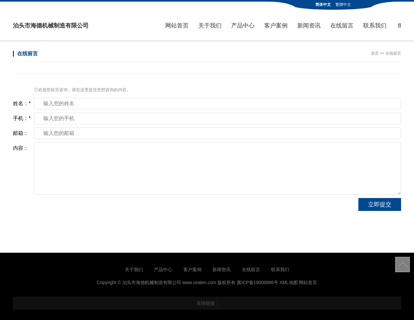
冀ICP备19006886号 (257, 282)
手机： (21, 118)
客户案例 (276, 25)
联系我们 (375, 25)
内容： (20, 148)
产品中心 (243, 25)
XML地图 (288, 282)
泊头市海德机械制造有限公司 (51, 25)
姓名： (21, 103)
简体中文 (323, 4)
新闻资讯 (309, 25)
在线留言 (342, 25)
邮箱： (20, 133)
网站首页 (177, 25)
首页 (375, 53)
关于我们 (210, 25)
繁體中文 (343, 4)
